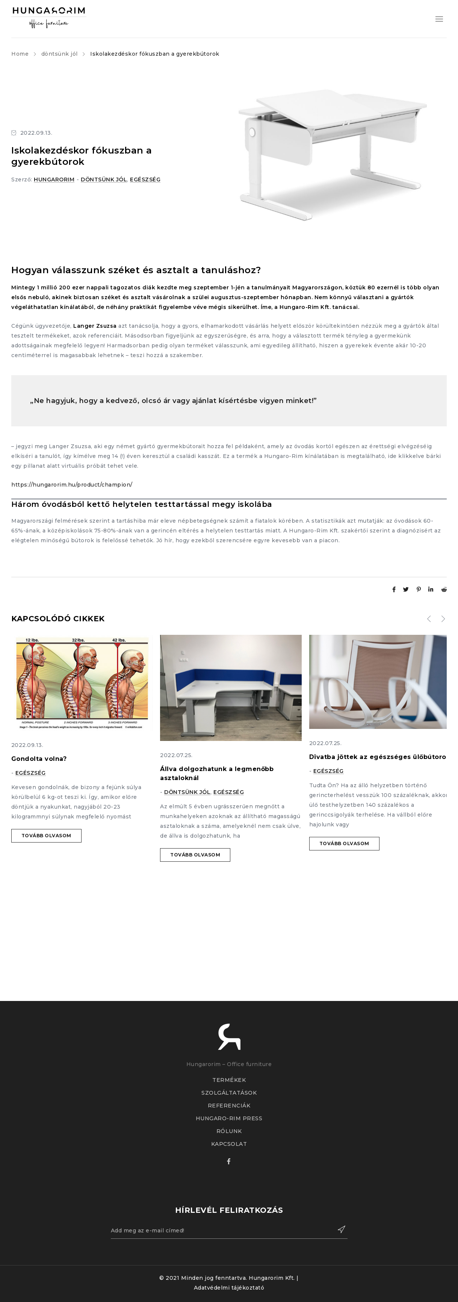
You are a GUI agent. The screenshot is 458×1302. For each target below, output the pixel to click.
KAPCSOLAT (229, 1144)
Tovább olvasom (46, 835)
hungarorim (54, 179)
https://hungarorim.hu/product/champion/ (72, 484)
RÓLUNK (229, 1131)
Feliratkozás (338, 1229)
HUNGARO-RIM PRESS (229, 1118)
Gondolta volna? (39, 758)
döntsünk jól (59, 53)
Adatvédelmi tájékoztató (229, 1287)
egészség (145, 179)
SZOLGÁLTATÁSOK (229, 1092)
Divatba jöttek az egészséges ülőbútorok (379, 757)
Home (20, 53)
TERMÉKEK (229, 1080)
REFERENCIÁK (229, 1105)
